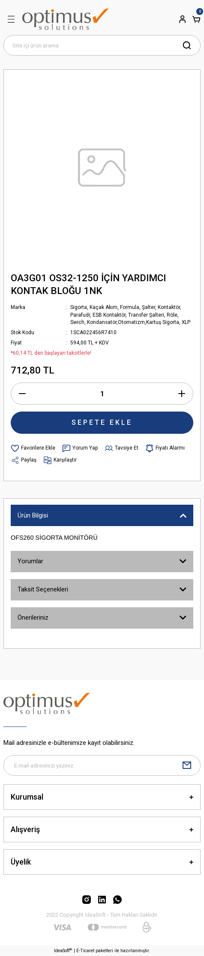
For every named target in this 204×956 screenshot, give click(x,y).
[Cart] (196, 19)
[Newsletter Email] (102, 765)
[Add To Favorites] (33, 448)
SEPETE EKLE (102, 422)
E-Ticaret (85, 950)
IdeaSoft (63, 950)
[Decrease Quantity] (22, 393)
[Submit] (187, 765)
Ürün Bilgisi (33, 515)
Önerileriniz (33, 617)
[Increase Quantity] (182, 393)
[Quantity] (102, 393)
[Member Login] (182, 19)
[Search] (102, 45)
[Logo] (65, 19)
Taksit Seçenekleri (43, 589)
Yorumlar (30, 561)
